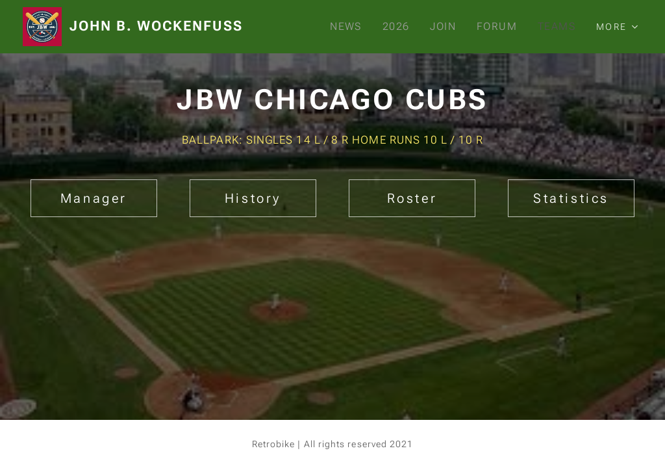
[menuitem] (350, 26)
